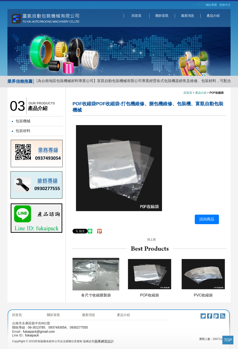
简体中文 (225, 5)
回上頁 (151, 239)
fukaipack (32, 335)
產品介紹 (213, 15)
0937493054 (57, 327)
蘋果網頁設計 (104, 341)
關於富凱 (162, 15)
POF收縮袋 (149, 295)
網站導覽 (211, 5)
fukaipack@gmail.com (39, 331)
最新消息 (187, 15)
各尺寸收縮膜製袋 (96, 295)
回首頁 (136, 15)
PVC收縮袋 (203, 295)
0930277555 (79, 327)
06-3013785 (36, 327)
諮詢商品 (206, 219)
